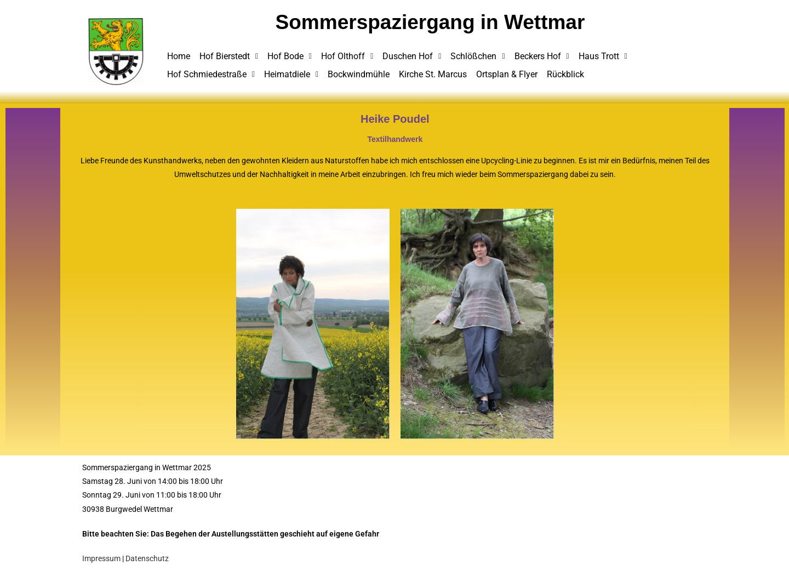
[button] (229, 56)
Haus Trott (603, 56)
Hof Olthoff (347, 56)
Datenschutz (147, 558)
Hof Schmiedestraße (211, 74)
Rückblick (565, 74)
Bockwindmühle (359, 74)
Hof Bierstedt (228, 56)
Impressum (101, 558)
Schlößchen (477, 56)
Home (178, 56)
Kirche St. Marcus (433, 74)
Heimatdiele (291, 74)
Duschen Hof (411, 56)
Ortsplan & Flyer (507, 74)
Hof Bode (289, 56)
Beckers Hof (541, 56)
